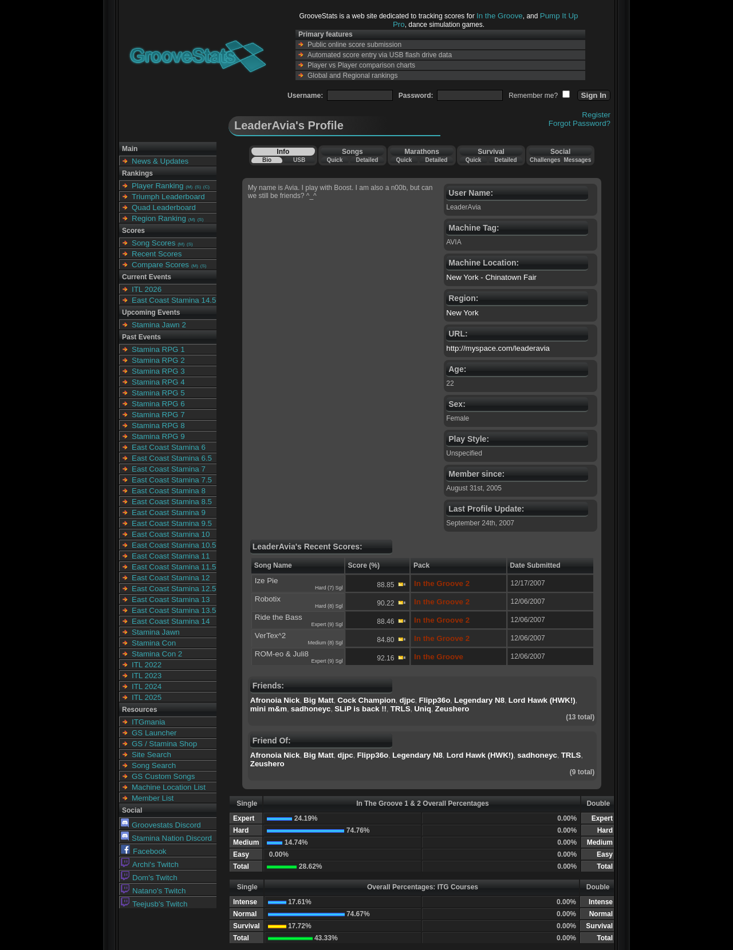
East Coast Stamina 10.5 (174, 545)
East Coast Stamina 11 (171, 556)
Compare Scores (160, 264)
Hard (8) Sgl (329, 606)
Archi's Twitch (150, 864)
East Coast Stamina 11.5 (174, 567)
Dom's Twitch (149, 877)
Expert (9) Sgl (327, 624)
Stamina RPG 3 (158, 371)
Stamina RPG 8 (158, 425)
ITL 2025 (146, 697)
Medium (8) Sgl (325, 643)
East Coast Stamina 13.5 (174, 610)
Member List (153, 798)
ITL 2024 (146, 686)
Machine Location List (169, 787)
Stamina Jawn (156, 632)
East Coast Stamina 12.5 (174, 588)
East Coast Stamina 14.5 (174, 300)
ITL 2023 (146, 675)
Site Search (151, 754)
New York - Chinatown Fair (491, 277)
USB (299, 160)
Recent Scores (157, 254)
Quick (334, 160)
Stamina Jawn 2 (159, 324)
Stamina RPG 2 (158, 360)
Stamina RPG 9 (158, 436)
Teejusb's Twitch (154, 904)
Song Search (154, 765)
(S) (198, 186)
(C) (206, 186)
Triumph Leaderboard (168, 196)
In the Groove (499, 15)
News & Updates (160, 161)
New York (462, 312)
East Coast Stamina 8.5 (172, 501)
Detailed (367, 160)
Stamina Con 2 (157, 654)
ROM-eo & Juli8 (282, 654)
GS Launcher (154, 733)
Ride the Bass (278, 617)
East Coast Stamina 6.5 (172, 458)
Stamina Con (154, 643)
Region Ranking (159, 218)
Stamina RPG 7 (158, 414)
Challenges (545, 160)
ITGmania (148, 722)
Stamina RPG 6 (158, 403)
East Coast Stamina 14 (171, 621)
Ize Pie (266, 580)
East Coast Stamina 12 (171, 577)
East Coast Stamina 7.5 (172, 480)
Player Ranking (157, 185)
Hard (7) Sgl (329, 588)
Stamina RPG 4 (158, 382)
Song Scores (153, 243)
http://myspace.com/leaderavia (498, 348)
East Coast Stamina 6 (169, 447)
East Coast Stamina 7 (169, 469)
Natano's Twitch (153, 890)
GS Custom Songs (163, 776)
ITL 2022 (146, 664)
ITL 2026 (146, 289)
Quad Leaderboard (164, 207)
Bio (266, 160)
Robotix (268, 599)
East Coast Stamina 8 (169, 490)
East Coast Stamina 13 (171, 599)
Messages (577, 160)
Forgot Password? (579, 123)
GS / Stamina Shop (164, 743)
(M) (189, 186)
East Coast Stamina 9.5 (172, 523)
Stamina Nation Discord (166, 838)
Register (596, 114)
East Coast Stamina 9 (169, 512)
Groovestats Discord (161, 825)
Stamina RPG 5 (158, 393)
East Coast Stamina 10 (171, 534)
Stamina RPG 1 (158, 349)
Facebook (144, 851)
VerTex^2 (270, 635)
